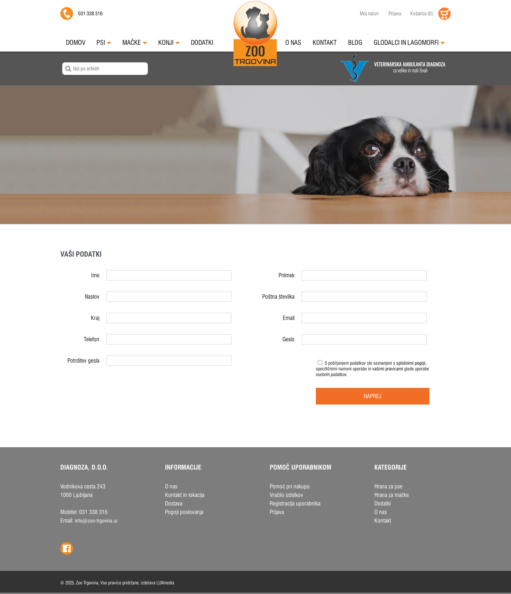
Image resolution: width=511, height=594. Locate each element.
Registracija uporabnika (295, 503)
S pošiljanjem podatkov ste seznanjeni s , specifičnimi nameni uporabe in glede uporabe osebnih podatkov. (372, 368)
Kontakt (325, 42)
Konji (169, 42)
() (420, 13)
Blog (355, 42)
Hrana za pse (388, 486)
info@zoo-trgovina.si (96, 521)
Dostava (173, 503)
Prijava (395, 13)
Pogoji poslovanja (184, 512)
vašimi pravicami (387, 368)
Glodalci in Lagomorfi (409, 42)
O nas (293, 42)
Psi (104, 42)
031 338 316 (90, 13)
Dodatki (202, 42)
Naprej (372, 396)
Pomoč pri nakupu (290, 486)
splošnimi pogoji (410, 363)
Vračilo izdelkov (286, 495)
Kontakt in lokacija (184, 495)
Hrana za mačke (391, 495)
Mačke (134, 42)
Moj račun (369, 13)
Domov (75, 42)
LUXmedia (165, 582)
